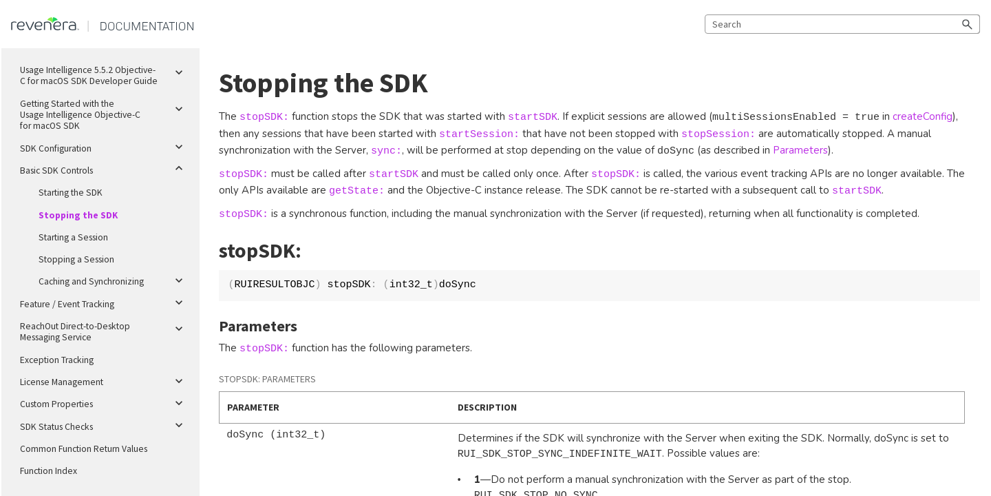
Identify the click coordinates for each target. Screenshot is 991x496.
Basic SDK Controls (104, 168)
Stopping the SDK (78, 215)
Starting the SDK (71, 192)
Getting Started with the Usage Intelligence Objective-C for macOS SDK (104, 112)
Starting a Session (73, 237)
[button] (967, 24)
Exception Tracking (57, 360)
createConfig (922, 116)
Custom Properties (104, 403)
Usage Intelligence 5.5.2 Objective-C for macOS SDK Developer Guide (104, 73)
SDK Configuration (104, 147)
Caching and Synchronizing (114, 280)
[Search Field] (842, 24)
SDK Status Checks (104, 425)
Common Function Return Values (83, 449)
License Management (104, 381)
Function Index (48, 471)
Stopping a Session (76, 259)
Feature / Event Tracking (104, 303)
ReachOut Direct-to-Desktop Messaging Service (104, 329)
